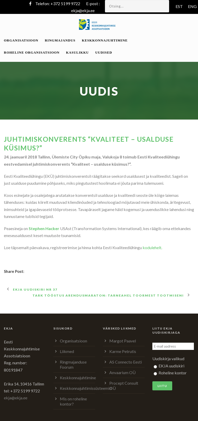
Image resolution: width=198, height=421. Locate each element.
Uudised (103, 52)
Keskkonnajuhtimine (105, 40)
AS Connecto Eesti (125, 361)
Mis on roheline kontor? (73, 401)
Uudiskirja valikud (168, 358)
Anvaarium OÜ (122, 372)
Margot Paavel (122, 340)
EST (179, 6)
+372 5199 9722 (65, 3)
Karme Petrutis (122, 351)
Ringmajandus (60, 40)
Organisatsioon (21, 40)
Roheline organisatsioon (32, 52)
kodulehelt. (152, 247)
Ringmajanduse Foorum (73, 364)
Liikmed (67, 351)
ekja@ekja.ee (83, 10)
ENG (192, 6)
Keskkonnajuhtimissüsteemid (86, 388)
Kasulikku (77, 52)
